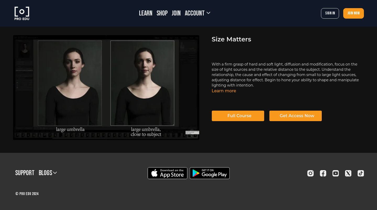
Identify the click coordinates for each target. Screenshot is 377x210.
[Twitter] (348, 173)
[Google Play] (210, 173)
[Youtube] (335, 173)
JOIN (176, 13)
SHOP (162, 13)
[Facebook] (323, 173)
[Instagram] (310, 173)
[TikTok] (361, 173)
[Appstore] (167, 173)
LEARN (145, 13)
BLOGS (48, 173)
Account (197, 13)
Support (25, 173)
